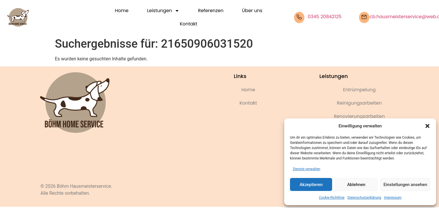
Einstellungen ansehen (405, 184)
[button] (427, 126)
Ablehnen (356, 184)
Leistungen (163, 10)
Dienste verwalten (306, 169)
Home (122, 10)
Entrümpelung (359, 89)
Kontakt (189, 24)
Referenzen (210, 10)
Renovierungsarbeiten (359, 116)
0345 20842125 (325, 16)
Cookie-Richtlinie (332, 198)
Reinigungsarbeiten (359, 103)
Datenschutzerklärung (364, 198)
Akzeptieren (311, 184)
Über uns (252, 10)
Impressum (392, 198)
